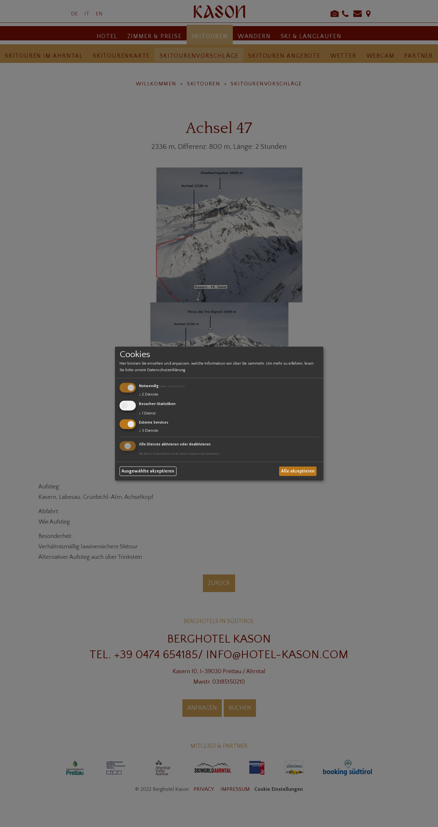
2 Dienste (148, 394)
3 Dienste (148, 430)
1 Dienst (147, 413)
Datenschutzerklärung (166, 370)
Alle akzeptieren (298, 471)
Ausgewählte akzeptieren (147, 471)
